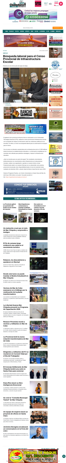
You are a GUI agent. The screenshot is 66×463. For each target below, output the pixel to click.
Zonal (32, 31)
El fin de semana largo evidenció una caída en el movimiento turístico (13, 245)
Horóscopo (58, 31)
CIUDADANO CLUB (57, 27)
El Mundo (52, 31)
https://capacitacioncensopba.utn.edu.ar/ (16, 177)
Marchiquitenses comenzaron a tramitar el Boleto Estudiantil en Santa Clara (25, 207)
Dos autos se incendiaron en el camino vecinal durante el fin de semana (39, 207)
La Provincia (42, 31)
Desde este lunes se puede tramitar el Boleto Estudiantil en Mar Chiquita (15, 276)
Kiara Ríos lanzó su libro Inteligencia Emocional (13, 384)
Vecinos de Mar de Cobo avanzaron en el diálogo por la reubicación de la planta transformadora (15, 291)
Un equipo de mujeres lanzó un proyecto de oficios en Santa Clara (15, 414)
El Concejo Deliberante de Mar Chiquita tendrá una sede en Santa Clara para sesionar (15, 369)
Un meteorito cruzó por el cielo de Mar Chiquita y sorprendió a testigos (15, 230)
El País (47, 31)
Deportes (27, 31)
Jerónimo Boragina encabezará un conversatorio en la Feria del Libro (15, 429)
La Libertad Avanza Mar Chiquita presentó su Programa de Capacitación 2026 (15, 307)
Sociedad (22, 31)
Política (17, 31)
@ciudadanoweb (8, 105)
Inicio (6, 31)
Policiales (11, 31)
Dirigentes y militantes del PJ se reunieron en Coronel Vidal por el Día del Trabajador (16, 354)
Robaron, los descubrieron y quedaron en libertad (14, 261)
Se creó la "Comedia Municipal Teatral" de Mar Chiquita (15, 399)
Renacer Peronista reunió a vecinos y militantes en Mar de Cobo (15, 324)
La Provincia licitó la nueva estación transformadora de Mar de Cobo (16, 339)
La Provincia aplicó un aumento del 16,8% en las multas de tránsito (9, 206)
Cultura (36, 31)
